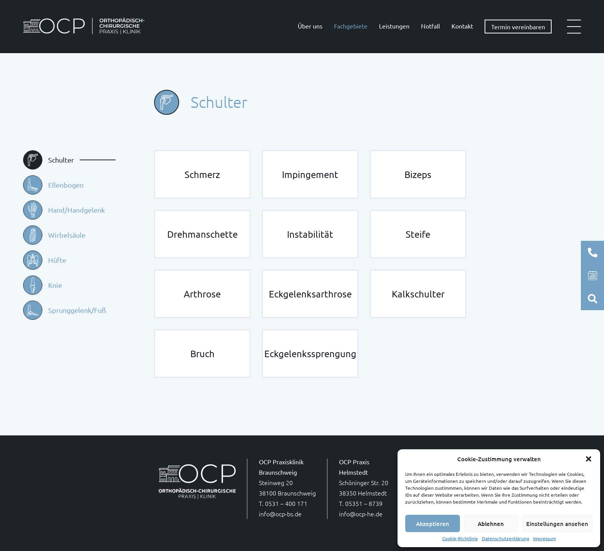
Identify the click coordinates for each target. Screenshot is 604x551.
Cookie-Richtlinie (460, 538)
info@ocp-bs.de (280, 513)
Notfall (430, 26)
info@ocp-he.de (361, 513)
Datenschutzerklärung (505, 538)
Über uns (310, 26)
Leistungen (394, 26)
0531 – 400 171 (286, 503)
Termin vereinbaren (518, 26)
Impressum (544, 538)
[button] (588, 459)
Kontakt (462, 26)
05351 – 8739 (364, 503)
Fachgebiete (350, 26)
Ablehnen (491, 523)
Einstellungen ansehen (557, 523)
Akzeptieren (432, 523)
